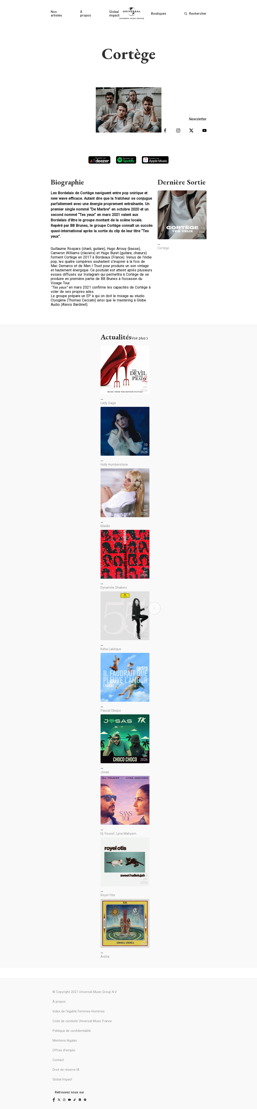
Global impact (114, 13)
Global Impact (62, 1079)
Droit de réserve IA (66, 1069)
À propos (85, 13)
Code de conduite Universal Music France (82, 1021)
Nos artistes (56, 13)
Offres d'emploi (64, 1050)
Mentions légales (65, 1040)
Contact (58, 1060)
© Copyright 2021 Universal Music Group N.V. (85, 992)
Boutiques (158, 13)
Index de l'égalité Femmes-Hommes (79, 1011)
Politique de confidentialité (72, 1031)
